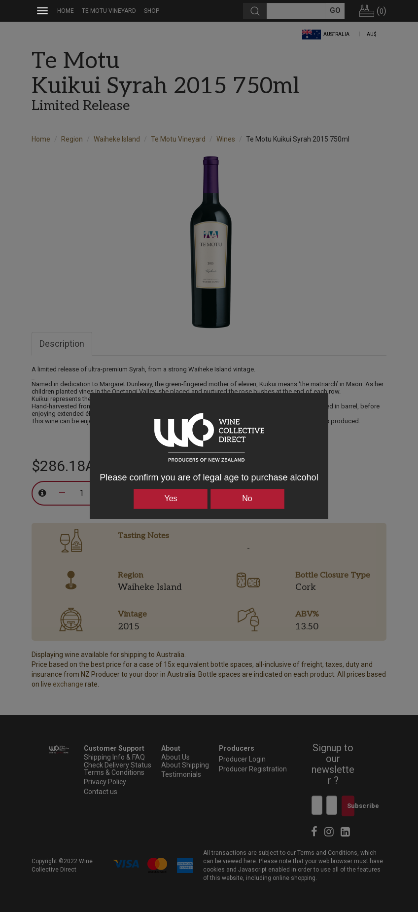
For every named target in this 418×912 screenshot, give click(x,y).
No (247, 498)
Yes (170, 498)
